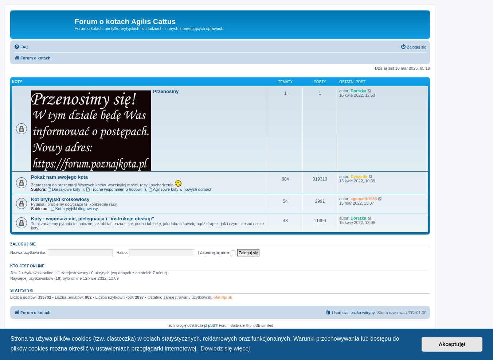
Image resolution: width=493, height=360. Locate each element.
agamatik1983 (364, 199)
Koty (17, 82)
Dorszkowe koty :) (65, 189)
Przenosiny (166, 91)
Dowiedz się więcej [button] (225, 348)
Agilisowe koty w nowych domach (180, 189)
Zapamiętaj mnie (217, 252)
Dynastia (359, 176)
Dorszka (358, 91)
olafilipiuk (223, 297)
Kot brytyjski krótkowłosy (60, 199)
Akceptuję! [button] (452, 344)
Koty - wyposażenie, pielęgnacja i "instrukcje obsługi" (92, 218)
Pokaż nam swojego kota (59, 177)
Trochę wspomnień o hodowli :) (116, 189)
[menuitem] (21, 47)
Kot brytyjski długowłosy (74, 208)
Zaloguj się (23, 244)
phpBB (209, 326)
